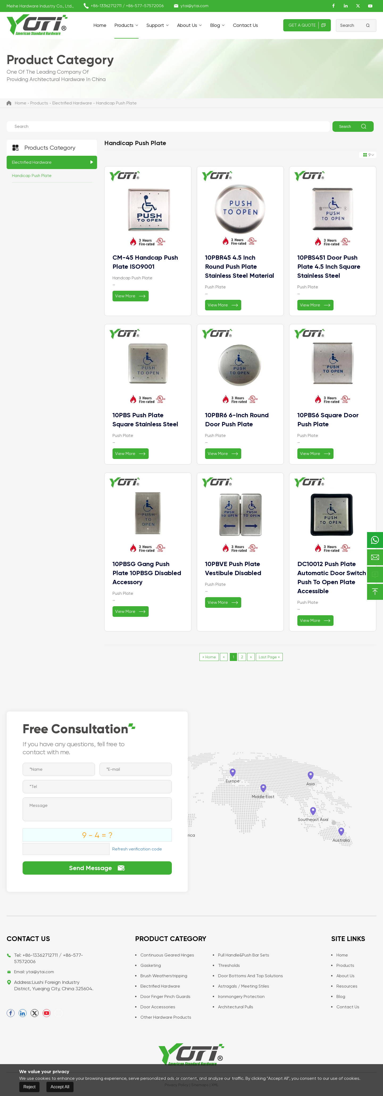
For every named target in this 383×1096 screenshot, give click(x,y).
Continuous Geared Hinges (164, 955)
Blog (215, 25)
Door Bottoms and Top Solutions (248, 975)
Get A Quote (307, 25)
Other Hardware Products (163, 1017)
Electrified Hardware (72, 103)
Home (99, 25)
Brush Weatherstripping (161, 975)
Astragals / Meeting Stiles (241, 986)
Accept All (60, 1087)
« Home (209, 657)
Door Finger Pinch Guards (162, 996)
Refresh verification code (137, 848)
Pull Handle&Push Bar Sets (241, 955)
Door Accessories (155, 1006)
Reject (29, 1087)
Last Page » (269, 657)
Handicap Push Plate (116, 103)
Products (124, 25)
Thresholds (226, 965)
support (155, 25)
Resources (344, 986)
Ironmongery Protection (239, 996)
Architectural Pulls (233, 1006)
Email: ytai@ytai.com (34, 971)
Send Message (97, 868)
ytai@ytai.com (195, 5)
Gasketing (148, 965)
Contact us (245, 25)
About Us (187, 25)
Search (353, 126)
